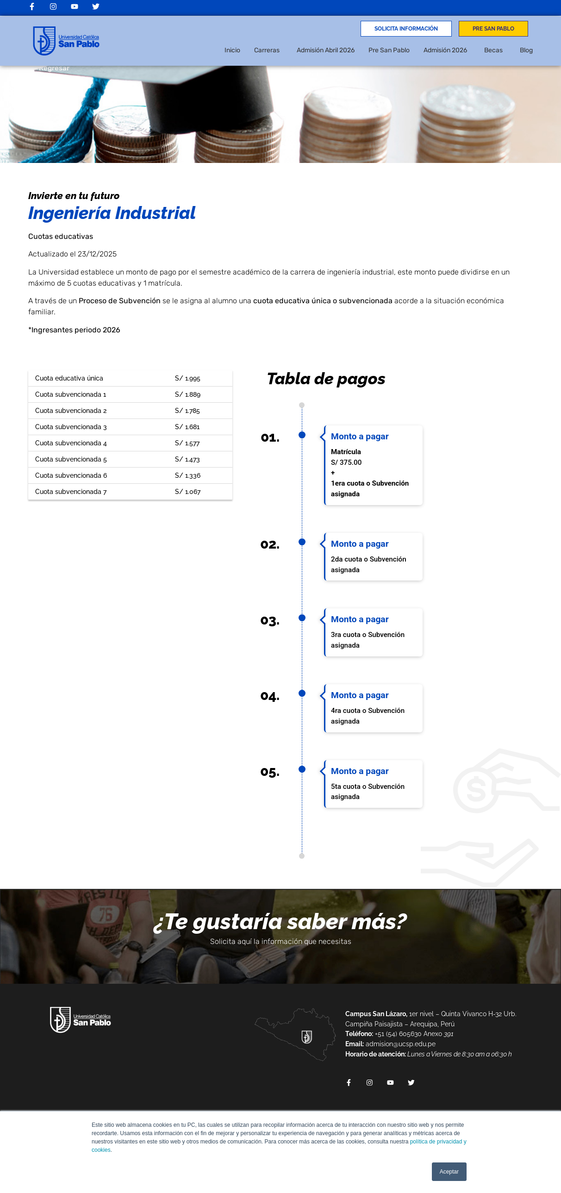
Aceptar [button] (449, 1171)
